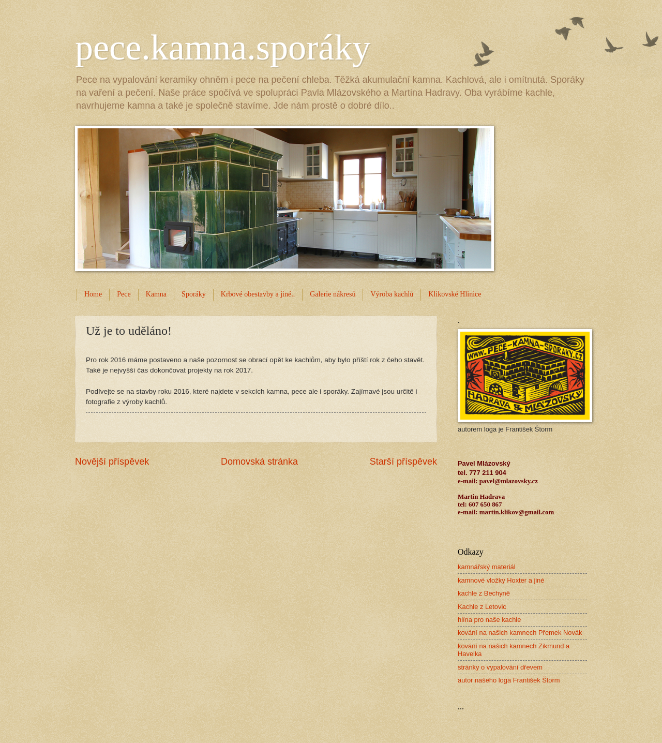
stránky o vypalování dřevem (500, 667)
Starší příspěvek (403, 461)
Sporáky (194, 294)
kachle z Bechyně (484, 593)
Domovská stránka (259, 461)
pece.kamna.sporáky (222, 47)
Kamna (156, 294)
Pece (123, 294)
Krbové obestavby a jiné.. (258, 294)
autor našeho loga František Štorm (509, 680)
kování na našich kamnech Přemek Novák (520, 632)
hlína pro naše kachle (489, 619)
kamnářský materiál (487, 567)
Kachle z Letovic (482, 607)
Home (93, 294)
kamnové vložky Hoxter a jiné (501, 580)
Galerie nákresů (332, 294)
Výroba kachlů (391, 294)
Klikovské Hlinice (454, 294)
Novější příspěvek (112, 461)
